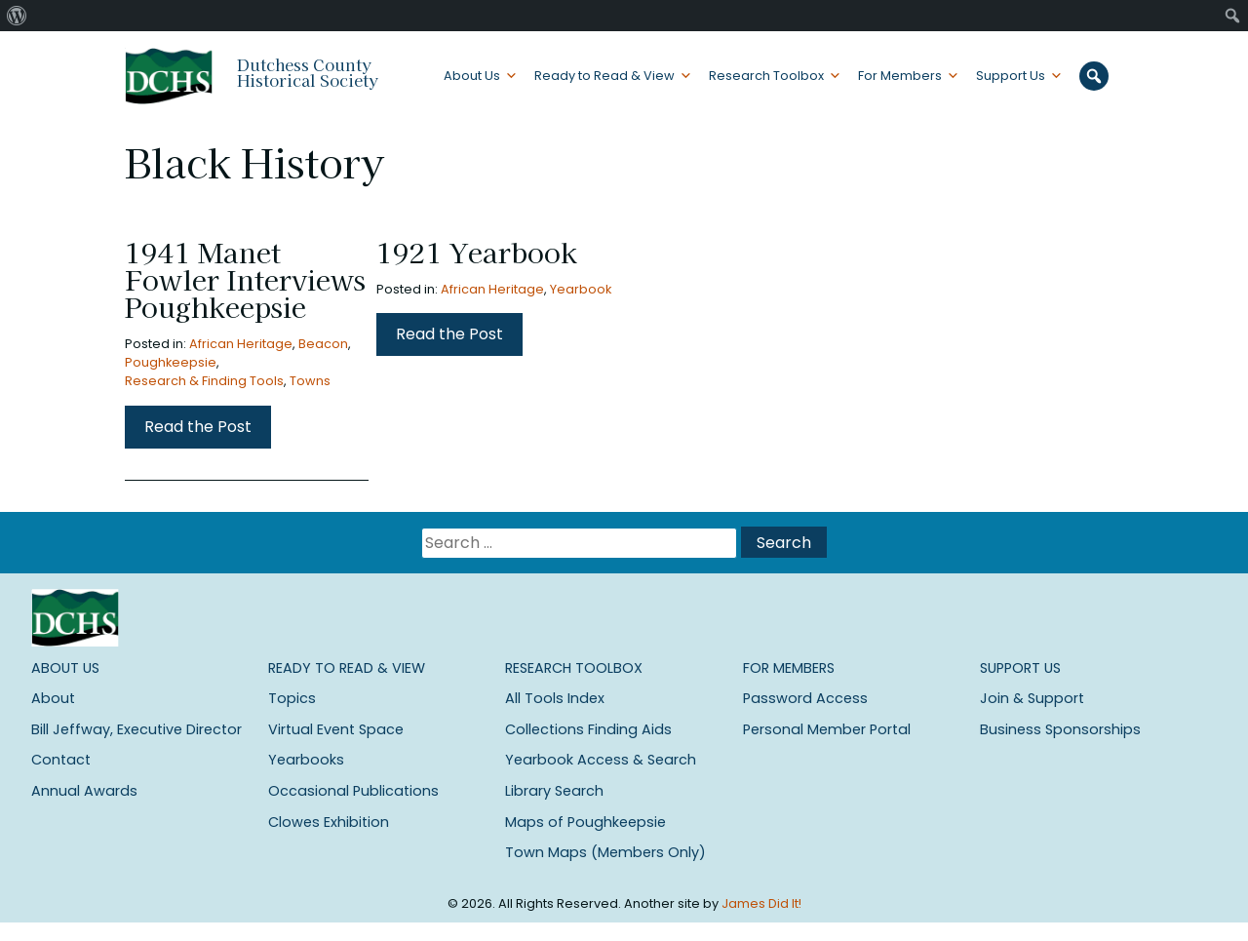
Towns (310, 380)
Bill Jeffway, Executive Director (136, 729)
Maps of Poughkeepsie (585, 822)
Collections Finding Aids (588, 729)
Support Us (1010, 75)
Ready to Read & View (604, 75)
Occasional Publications (353, 791)
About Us (472, 75)
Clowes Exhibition (328, 822)
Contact (61, 759)
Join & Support (1032, 698)
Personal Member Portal (827, 729)
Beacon (323, 343)
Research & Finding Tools (204, 380)
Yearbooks (306, 759)
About (53, 698)
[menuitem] (17, 15)
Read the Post (198, 426)
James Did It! (761, 903)
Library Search (554, 791)
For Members (900, 75)
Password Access (805, 698)
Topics (292, 698)
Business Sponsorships (1060, 729)
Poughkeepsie (170, 362)
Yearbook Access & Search (600, 759)
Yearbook (580, 289)
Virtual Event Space (336, 729)
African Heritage (240, 343)
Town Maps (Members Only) (605, 852)
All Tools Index (554, 698)
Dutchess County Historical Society (307, 72)
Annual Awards (84, 791)
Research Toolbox (766, 75)
